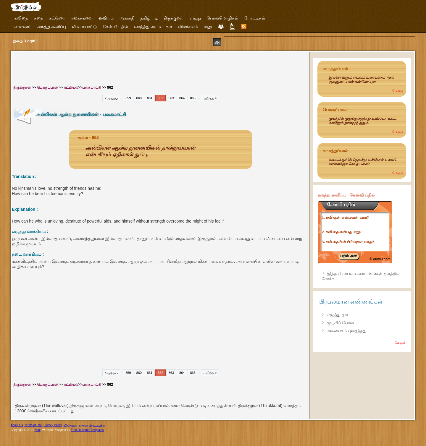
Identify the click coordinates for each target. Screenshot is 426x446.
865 (192, 98)
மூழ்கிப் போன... (342, 322)
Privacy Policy (52, 425)
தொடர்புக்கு (97, 425)
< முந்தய (111, 98)
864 (182, 98)
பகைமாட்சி (91, 87)
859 (128, 98)
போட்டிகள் (254, 18)
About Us (17, 425)
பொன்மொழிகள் (222, 18)
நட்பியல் (71, 87)
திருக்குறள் (174, 18)
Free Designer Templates (87, 430)
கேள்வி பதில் (115, 26)
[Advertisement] (121, 67)
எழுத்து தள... (339, 314)
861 (149, 98)
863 (171, 98)
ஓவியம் (106, 18)
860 (139, 98)
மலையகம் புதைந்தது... (348, 330)
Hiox (38, 430)
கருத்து (83, 425)
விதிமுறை (70, 425)
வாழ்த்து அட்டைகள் (153, 26)
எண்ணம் (22, 26)
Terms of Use (33, 425)
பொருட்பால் (47, 87)
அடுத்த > (210, 98)
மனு (208, 26)
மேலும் (397, 90)
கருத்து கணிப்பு (51, 26)
